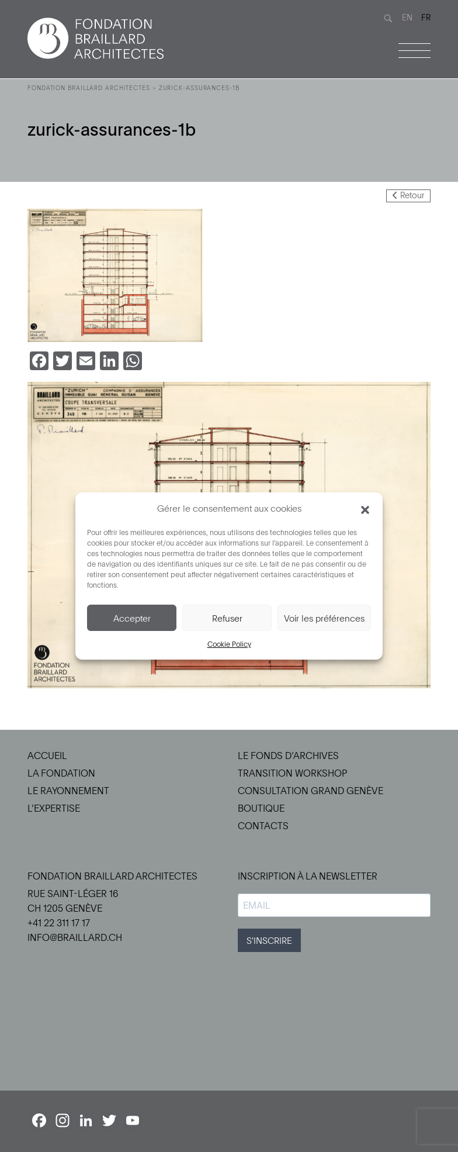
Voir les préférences (324, 618)
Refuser (227, 618)
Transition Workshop (292, 773)
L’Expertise (53, 808)
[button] (365, 508)
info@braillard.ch (74, 937)
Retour (408, 195)
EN (407, 17)
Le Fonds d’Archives (288, 755)
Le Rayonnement (68, 790)
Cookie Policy (229, 644)
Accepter (132, 618)
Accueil (47, 755)
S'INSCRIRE (269, 940)
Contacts (263, 825)
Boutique (261, 808)
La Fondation (61, 773)
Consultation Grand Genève (310, 790)
